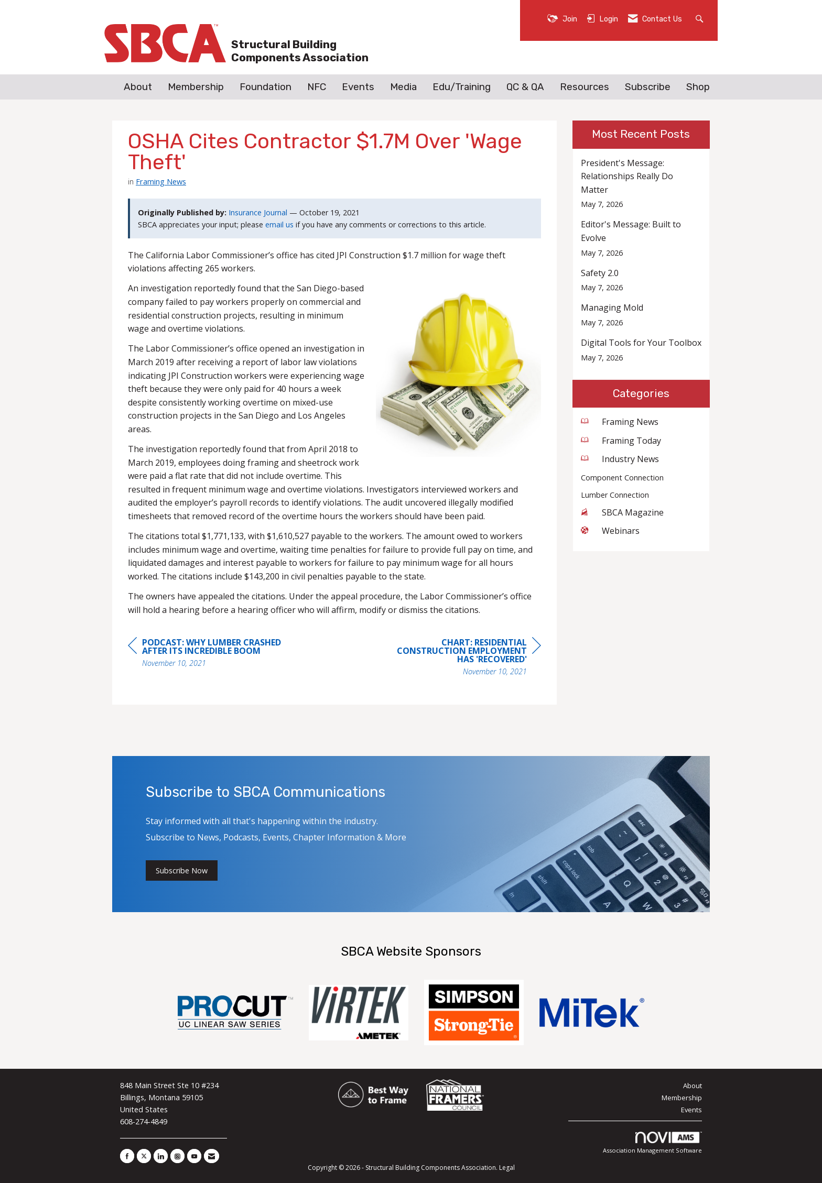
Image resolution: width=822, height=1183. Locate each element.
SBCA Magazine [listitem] (622, 512)
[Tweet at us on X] (144, 1156)
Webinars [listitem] (610, 530)
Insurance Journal (258, 212)
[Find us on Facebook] (127, 1156)
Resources (584, 87)
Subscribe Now (182, 870)
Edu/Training (461, 87)
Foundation (265, 87)
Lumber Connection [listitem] (615, 495)
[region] (462, 658)
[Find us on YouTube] (194, 1156)
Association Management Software (652, 1143)
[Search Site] (700, 18)
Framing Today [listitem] (621, 440)
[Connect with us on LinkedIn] (161, 1156)
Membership (196, 87)
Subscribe (647, 87)
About (138, 87)
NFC (316, 87)
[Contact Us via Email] (211, 1156)
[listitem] (641, 184)
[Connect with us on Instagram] (177, 1156)
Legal (507, 1167)
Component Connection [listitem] (622, 478)
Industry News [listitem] (620, 459)
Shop (698, 87)
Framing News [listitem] (619, 422)
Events (358, 87)
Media (403, 87)
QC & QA (525, 87)
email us (279, 224)
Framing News (161, 181)
